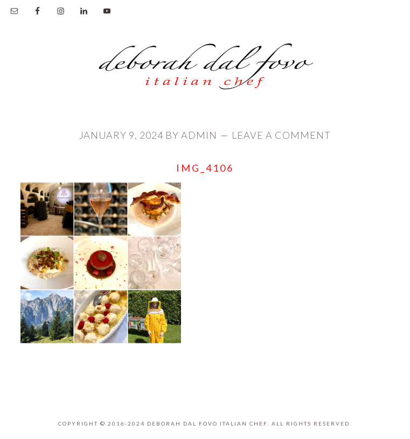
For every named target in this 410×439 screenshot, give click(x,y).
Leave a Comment (281, 135)
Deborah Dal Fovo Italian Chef (205, 69)
